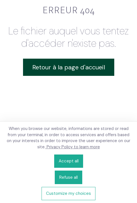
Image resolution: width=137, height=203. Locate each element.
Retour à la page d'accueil (68, 67)
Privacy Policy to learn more (72, 146)
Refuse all (68, 177)
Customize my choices (68, 193)
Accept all (69, 161)
